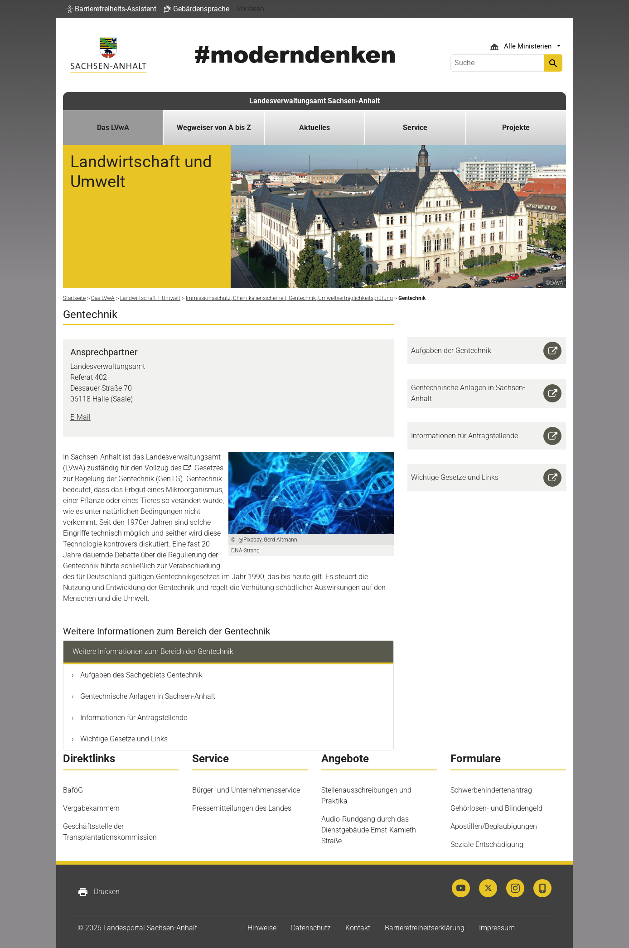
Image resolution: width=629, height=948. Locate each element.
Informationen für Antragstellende (132, 717)
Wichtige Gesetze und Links (123, 739)
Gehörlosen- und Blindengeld (496, 808)
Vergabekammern (91, 808)
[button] (111, 9)
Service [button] (415, 127)
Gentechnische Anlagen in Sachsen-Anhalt (146, 696)
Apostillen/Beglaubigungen (493, 826)
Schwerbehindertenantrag (491, 790)
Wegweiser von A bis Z (214, 127)
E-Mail (80, 417)
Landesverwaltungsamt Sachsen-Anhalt (314, 101)
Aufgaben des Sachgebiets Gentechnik (140, 675)
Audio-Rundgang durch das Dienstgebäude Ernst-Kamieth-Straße (369, 830)
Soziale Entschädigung (486, 844)
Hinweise (261, 928)
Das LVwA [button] (113, 127)
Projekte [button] (516, 127)
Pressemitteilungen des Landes (241, 808)
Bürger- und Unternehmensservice (246, 790)
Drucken (98, 891)
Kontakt (357, 928)
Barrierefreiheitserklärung (424, 928)
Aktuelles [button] (314, 127)
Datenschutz (311, 928)
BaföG (73, 790)
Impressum (497, 928)
